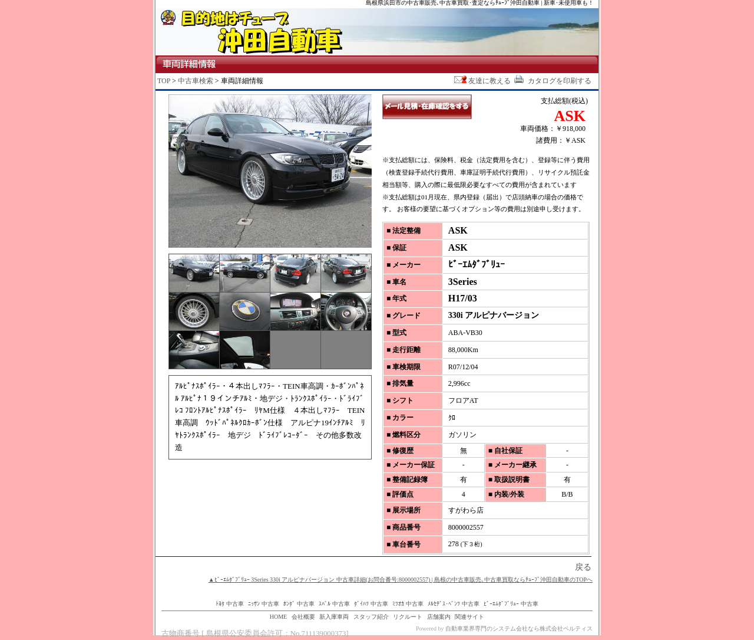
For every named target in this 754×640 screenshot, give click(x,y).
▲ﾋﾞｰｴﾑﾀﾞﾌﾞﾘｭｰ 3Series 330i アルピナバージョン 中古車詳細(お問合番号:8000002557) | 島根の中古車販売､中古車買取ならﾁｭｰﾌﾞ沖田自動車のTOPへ (401, 579)
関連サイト (469, 616)
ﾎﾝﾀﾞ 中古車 (299, 603)
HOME (278, 616)
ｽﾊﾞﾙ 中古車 (334, 603)
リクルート (407, 616)
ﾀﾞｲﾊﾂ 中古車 (371, 603)
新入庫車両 (334, 616)
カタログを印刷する (551, 81)
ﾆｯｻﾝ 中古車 (263, 603)
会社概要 (303, 616)
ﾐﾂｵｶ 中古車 (408, 603)
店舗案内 (439, 616)
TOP (163, 81)
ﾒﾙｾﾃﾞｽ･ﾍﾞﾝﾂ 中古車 (453, 603)
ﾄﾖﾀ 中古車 (230, 603)
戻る (583, 567)
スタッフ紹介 (371, 616)
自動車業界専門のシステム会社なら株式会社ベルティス (519, 628)
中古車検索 (195, 81)
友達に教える (482, 81)
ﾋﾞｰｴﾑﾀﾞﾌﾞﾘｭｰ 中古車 (511, 603)
